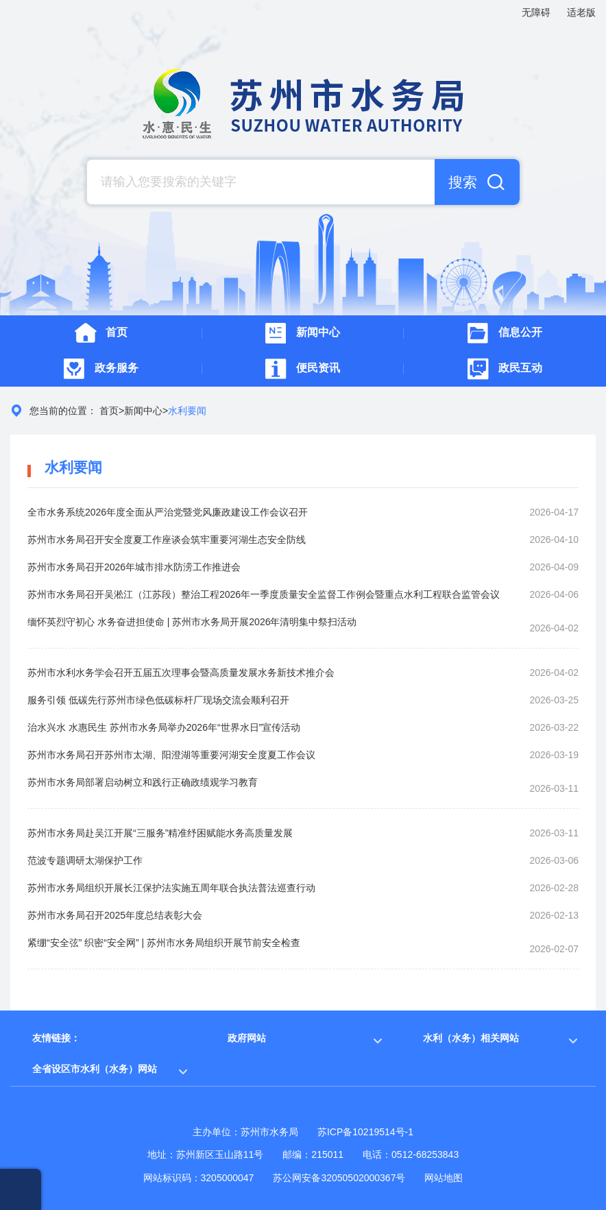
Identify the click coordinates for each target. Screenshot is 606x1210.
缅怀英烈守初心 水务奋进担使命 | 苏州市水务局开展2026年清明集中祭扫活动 (191, 621)
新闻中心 (143, 410)
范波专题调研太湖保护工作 (85, 860)
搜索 (462, 182)
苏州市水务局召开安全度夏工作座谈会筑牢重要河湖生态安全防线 (166, 539)
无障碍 (536, 12)
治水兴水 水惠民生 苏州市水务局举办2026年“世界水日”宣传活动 (163, 727)
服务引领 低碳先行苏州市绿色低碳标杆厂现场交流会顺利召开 (158, 699)
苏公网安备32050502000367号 (339, 1177)
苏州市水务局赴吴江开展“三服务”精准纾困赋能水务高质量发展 (160, 832)
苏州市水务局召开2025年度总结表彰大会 (114, 915)
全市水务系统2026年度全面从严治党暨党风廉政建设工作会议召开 (167, 512)
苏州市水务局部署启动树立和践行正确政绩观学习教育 (142, 782)
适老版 (581, 12)
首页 (109, 410)
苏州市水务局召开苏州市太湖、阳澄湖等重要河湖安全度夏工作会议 (171, 754)
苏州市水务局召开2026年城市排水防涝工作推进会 (134, 566)
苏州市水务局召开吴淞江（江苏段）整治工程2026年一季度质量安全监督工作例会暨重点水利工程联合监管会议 (263, 594)
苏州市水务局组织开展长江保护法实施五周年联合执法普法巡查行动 (171, 887)
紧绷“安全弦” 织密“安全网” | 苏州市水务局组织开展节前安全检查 (163, 942)
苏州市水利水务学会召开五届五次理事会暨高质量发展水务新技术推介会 (181, 672)
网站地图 (443, 1177)
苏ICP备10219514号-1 (365, 1131)
